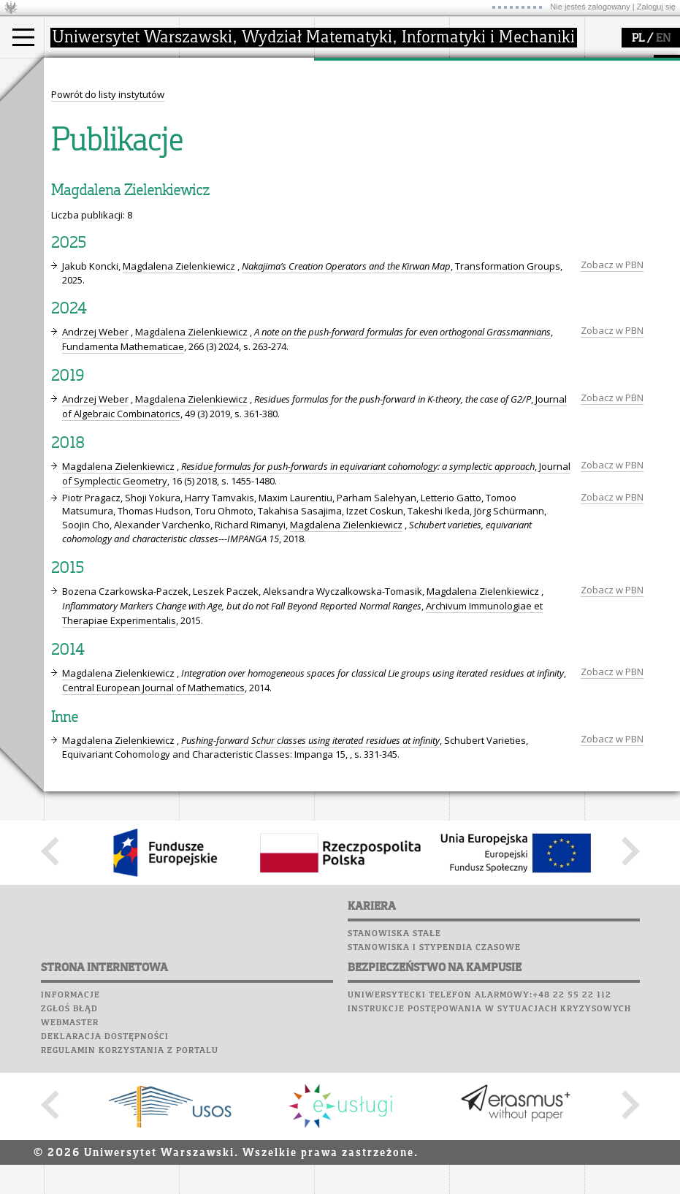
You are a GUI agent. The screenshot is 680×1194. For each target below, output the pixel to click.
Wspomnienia (80, 284)
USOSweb (68, 201)
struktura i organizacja (247, 114)
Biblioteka (74, 270)
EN (663, 39)
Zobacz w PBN (612, 534)
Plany (109, 214)
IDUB (343, 179)
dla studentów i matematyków (501, 134)
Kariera (71, 298)
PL (638, 39)
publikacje (355, 127)
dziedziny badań (369, 100)
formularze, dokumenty (249, 166)
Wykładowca (90, 140)
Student (79, 114)
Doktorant (84, 127)
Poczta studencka (93, 242)
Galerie (143, 284)
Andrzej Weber (95, 602)
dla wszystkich (499, 153)
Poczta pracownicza (100, 256)
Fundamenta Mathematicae (123, 616)
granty (346, 140)
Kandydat (83, 100)
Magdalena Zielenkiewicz (179, 536)
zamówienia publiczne (247, 179)
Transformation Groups (507, 536)
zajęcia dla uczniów (510, 100)
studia (72, 71)
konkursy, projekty (508, 166)
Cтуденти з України (107, 166)
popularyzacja (505, 71)
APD (133, 201)
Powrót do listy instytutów (107, 364)
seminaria (354, 114)
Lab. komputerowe (94, 228)
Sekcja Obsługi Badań (380, 153)
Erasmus (81, 153)
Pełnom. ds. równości (108, 179)
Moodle (65, 214)
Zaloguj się (656, 6)
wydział (213, 71)
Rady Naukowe (230, 140)
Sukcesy (67, 312)
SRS (107, 201)
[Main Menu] (23, 37)
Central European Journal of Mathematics (153, 958)
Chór (123, 270)
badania (348, 71)
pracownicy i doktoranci (249, 153)
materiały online (503, 114)
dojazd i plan (225, 100)
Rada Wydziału (230, 127)
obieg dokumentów (375, 166)
